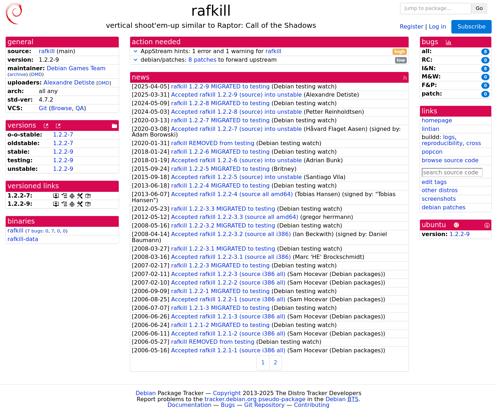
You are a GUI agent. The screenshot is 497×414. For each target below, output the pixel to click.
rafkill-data (22, 239)
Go (479, 8)
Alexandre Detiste (68, 82)
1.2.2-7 (63, 134)
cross (473, 143)
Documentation (189, 405)
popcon (432, 151)
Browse (61, 108)
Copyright (227, 393)
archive (17, 74)
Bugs (228, 405)
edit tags (434, 182)
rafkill (47, 51)
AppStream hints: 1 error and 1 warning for (269, 51)
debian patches (444, 207)
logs (449, 137)
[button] (135, 51)
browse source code (450, 160)
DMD (36, 74)
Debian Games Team (76, 68)
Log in (437, 26)
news (141, 77)
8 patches (202, 59)
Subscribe (471, 26)
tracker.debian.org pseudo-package (255, 399)
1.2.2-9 (63, 151)
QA (80, 108)
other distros (440, 190)
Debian (145, 393)
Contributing (312, 405)
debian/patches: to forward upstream (269, 60)
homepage (437, 120)
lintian (431, 129)
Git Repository (264, 405)
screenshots (439, 198)
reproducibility (442, 143)
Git (43, 108)
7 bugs (34, 231)
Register (412, 26)
